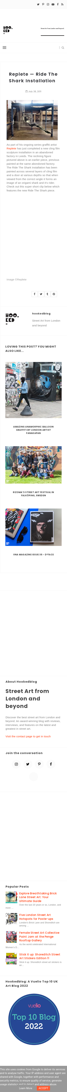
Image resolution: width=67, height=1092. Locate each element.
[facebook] (58, 4)
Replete (11, 148)
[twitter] (38, 4)
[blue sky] (33, 776)
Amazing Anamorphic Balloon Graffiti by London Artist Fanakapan (33, 430)
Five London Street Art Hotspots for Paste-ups (36, 917)
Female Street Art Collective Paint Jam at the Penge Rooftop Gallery (39, 936)
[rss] (62, 4)
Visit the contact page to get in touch (28, 736)
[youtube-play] (53, 4)
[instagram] (48, 4)
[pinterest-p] (43, 4)
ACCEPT (43, 1088)
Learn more (25, 1088)
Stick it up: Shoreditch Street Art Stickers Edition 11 (39, 956)
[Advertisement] (33, 633)
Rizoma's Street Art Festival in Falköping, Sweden (33, 494)
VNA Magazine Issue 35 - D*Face (33, 554)
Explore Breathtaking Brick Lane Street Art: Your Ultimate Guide (38, 897)
